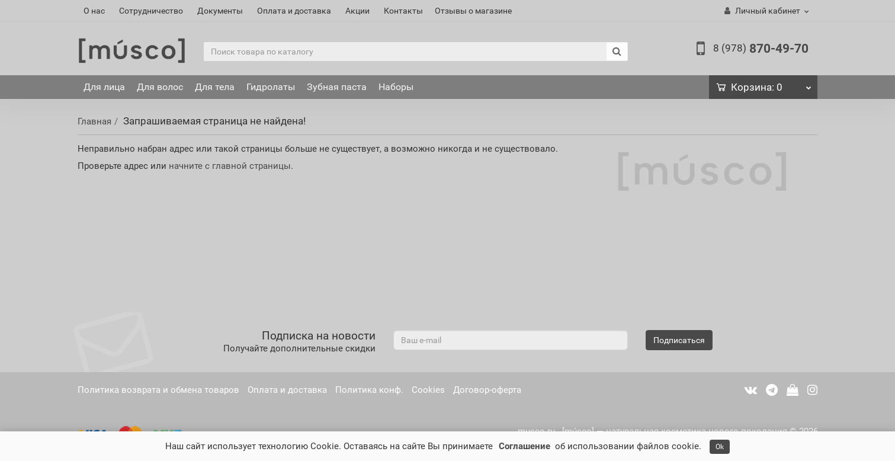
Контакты (403, 10)
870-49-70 (761, 48)
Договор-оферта (487, 390)
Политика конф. (369, 390)
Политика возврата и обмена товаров (158, 390)
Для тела (215, 86)
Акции (357, 10)
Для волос (160, 86)
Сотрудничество (151, 10)
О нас (94, 10)
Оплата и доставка (294, 10)
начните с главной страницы (230, 166)
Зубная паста (337, 86)
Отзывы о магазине (473, 10)
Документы (220, 10)
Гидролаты (270, 86)
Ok (720, 447)
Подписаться (679, 340)
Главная (94, 121)
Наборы (395, 86)
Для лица (104, 86)
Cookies (428, 390)
